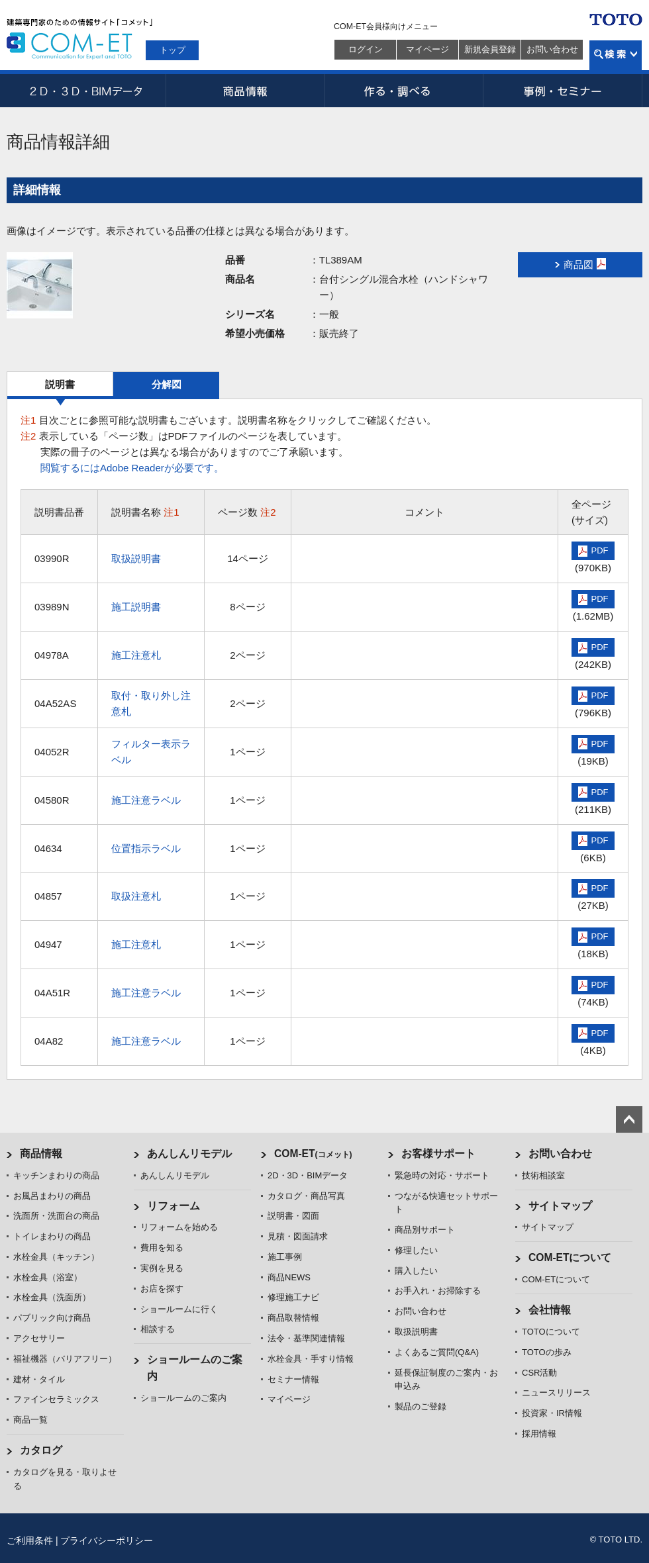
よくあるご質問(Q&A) (437, 1352)
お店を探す (161, 1289)
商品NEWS (289, 1277)
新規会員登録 (490, 49)
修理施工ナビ (293, 1297)
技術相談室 (543, 1175)
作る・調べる (403, 90)
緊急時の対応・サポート (442, 1175)
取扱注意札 (136, 896)
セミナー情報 (293, 1379)
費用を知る (161, 1248)
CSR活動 (539, 1373)
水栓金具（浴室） (47, 1277)
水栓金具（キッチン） (56, 1257)
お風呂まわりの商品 (52, 1196)
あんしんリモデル (189, 1153)
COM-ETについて (570, 1257)
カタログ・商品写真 (306, 1196)
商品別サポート (425, 1230)
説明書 (60, 384)
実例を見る (161, 1268)
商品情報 (245, 90)
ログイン (365, 49)
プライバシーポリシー (106, 1540)
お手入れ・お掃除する (438, 1291)
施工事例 (285, 1257)
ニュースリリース (556, 1392)
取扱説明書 (136, 558)
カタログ (41, 1450)
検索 (615, 55)
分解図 (166, 384)
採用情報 (539, 1434)
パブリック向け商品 (52, 1318)
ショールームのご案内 (183, 1398)
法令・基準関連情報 (306, 1338)
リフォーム (173, 1205)
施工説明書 (136, 606)
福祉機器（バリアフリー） (65, 1359)
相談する (157, 1329)
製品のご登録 (420, 1406)
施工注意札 (136, 655)
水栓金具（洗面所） (52, 1297)
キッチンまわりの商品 (56, 1175)
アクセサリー (39, 1338)
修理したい (416, 1250)
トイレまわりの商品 (52, 1236)
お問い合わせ (552, 49)
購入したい (416, 1271)
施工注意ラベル (146, 800)
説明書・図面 (293, 1216)
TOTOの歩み (547, 1352)
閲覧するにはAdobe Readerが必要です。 (132, 467)
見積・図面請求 (298, 1236)
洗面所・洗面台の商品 (56, 1216)
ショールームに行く (179, 1309)
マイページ (427, 49)
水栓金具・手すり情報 (311, 1359)
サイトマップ (560, 1205)
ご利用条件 (30, 1540)
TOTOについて (551, 1332)
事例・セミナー (562, 90)
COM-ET (313, 1153)
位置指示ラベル (146, 848)
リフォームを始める (179, 1227)
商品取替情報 (293, 1318)
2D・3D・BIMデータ (86, 90)
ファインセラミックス (56, 1399)
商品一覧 (30, 1420)
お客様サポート (438, 1153)
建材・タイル (39, 1379)
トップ (172, 50)
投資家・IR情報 (552, 1413)
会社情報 (549, 1309)
